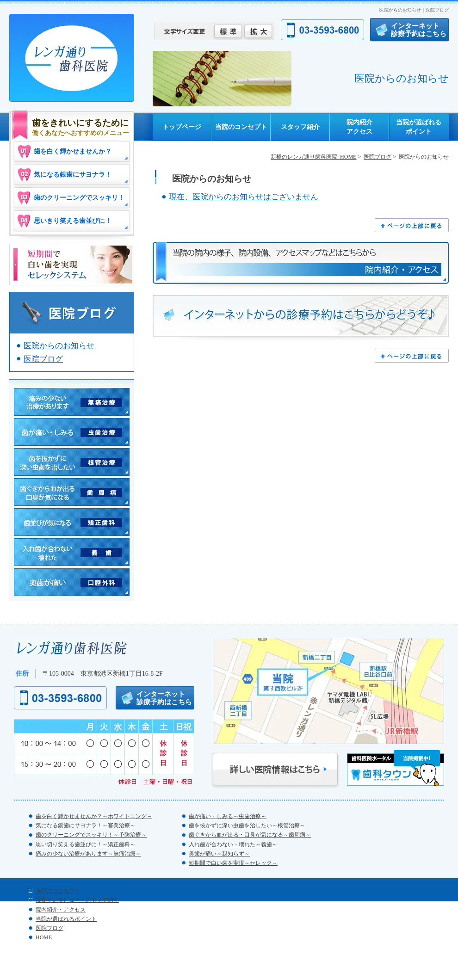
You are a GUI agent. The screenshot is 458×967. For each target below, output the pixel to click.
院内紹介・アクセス (61, 909)
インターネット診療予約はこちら (418, 29)
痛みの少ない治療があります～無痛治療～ (88, 853)
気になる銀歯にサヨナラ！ (72, 174)
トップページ (181, 126)
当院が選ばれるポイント (418, 126)
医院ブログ (377, 157)
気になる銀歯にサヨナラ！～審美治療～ (86, 825)
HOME (44, 937)
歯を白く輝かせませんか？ (72, 151)
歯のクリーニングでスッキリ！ (79, 197)
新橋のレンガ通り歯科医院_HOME (313, 157)
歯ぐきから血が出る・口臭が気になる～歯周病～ (250, 834)
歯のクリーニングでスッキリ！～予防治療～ (91, 834)
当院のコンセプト (241, 126)
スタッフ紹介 (300, 126)
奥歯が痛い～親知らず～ (219, 853)
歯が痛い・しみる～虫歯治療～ (227, 816)
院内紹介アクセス (359, 126)
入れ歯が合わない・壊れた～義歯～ (233, 844)
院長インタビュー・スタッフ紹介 (77, 900)
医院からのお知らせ (59, 345)
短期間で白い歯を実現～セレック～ (233, 863)
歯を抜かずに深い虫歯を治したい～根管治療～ (247, 825)
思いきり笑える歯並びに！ (72, 220)
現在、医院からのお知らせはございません (243, 196)
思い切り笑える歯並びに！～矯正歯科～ (86, 844)
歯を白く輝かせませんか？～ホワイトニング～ (94, 816)
